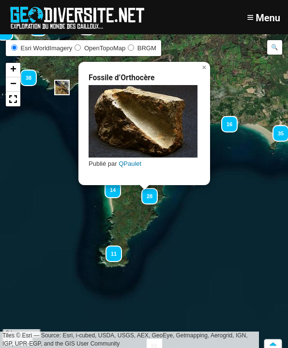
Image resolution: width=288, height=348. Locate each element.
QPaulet (130, 163)
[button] (276, 129)
